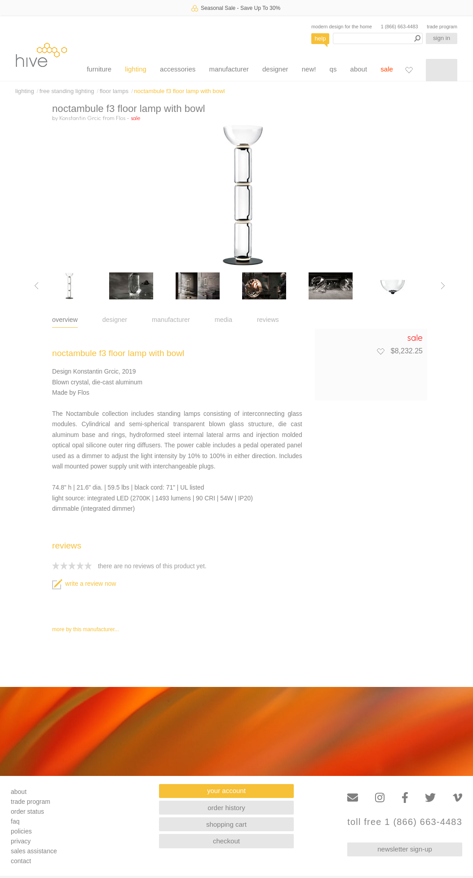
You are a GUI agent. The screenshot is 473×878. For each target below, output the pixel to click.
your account (226, 790)
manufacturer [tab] (171, 319)
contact (21, 861)
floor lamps (114, 91)
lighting (135, 69)
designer (275, 69)
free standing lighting (67, 91)
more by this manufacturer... (85, 629)
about (358, 69)
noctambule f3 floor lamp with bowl (179, 91)
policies (21, 831)
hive (41, 54)
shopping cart (226, 824)
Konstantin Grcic (80, 117)
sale (386, 69)
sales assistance (34, 851)
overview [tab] (65, 319)
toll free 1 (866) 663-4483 (404, 822)
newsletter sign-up (404, 849)
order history (226, 807)
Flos (120, 117)
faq (15, 821)
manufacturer (228, 69)
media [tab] (223, 319)
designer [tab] (114, 319)
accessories (177, 69)
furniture (99, 69)
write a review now (84, 583)
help (320, 38)
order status (27, 811)
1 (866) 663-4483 (399, 26)
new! (309, 69)
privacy (21, 841)
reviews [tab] (268, 319)
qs (333, 69)
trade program (442, 26)
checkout (226, 841)
